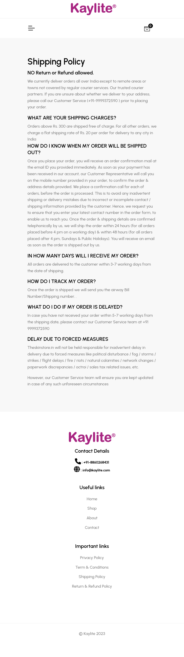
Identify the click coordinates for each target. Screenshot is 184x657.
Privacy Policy (92, 557)
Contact (92, 527)
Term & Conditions (92, 567)
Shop (92, 508)
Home (92, 498)
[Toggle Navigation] (31, 28)
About (92, 517)
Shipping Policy (92, 576)
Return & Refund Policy (92, 586)
